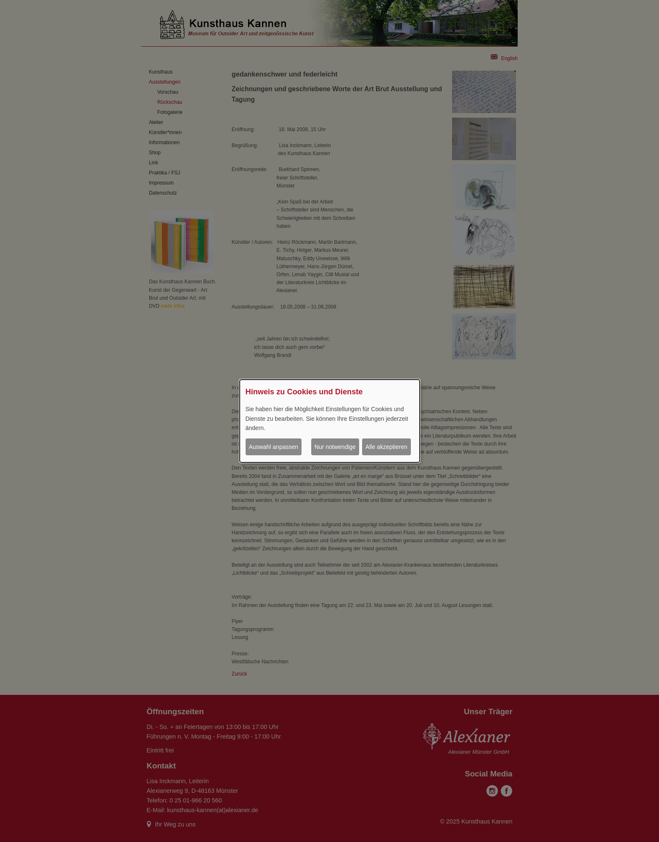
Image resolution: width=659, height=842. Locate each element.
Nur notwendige (335, 446)
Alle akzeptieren (386, 446)
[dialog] (330, 421)
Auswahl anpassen (274, 446)
